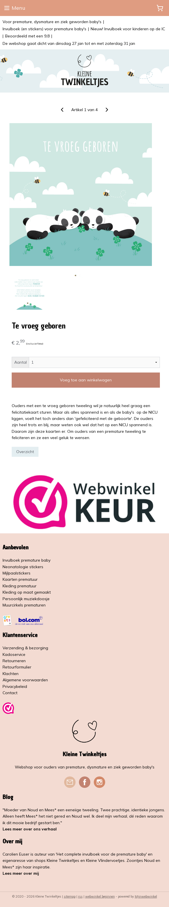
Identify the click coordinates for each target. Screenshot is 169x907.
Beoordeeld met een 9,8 (27, 36)
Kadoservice (14, 654)
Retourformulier (17, 667)
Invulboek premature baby (26, 560)
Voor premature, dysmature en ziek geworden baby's (52, 21)
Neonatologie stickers (23, 566)
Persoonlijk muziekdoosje (26, 598)
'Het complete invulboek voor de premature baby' (101, 854)
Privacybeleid (15, 686)
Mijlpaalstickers (16, 573)
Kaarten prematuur (20, 579)
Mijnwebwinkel (146, 896)
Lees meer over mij (21, 873)
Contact (10, 692)
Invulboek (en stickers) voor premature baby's (44, 28)
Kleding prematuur (19, 585)
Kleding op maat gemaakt (27, 592)
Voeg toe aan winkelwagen (86, 380)
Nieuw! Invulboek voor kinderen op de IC (128, 28)
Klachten (11, 673)
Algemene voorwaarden (25, 679)
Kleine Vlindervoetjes (105, 860)
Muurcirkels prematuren (24, 605)
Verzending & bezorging (25, 647)
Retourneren (14, 660)
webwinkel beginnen (100, 896)
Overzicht (25, 451)
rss (80, 896)
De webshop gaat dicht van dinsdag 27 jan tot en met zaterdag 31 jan (69, 43)
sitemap (70, 896)
